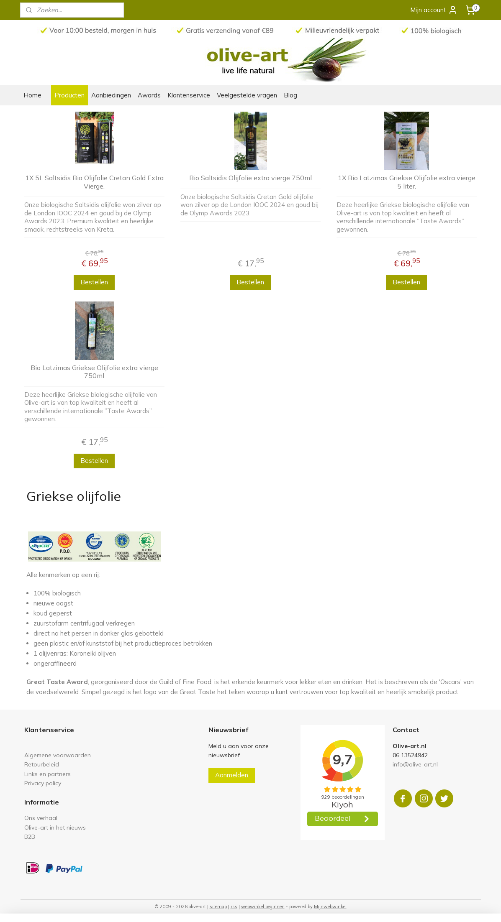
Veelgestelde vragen (247, 95)
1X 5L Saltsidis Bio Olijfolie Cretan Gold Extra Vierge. (94, 182)
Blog (290, 95)
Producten (69, 95)
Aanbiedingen (111, 95)
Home (32, 95)
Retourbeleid (41, 764)
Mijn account (434, 10)
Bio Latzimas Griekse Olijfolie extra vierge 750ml (94, 372)
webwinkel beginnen (263, 906)
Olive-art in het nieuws (55, 827)
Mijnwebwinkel (330, 906)
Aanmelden (231, 775)
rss (234, 906)
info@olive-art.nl (415, 764)
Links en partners (47, 773)
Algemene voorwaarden (57, 755)
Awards (149, 95)
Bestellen (94, 282)
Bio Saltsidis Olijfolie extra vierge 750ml (250, 178)
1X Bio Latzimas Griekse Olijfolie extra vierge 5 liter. (406, 182)
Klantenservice (188, 95)
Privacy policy (42, 783)
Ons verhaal (40, 817)
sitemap (218, 906)
